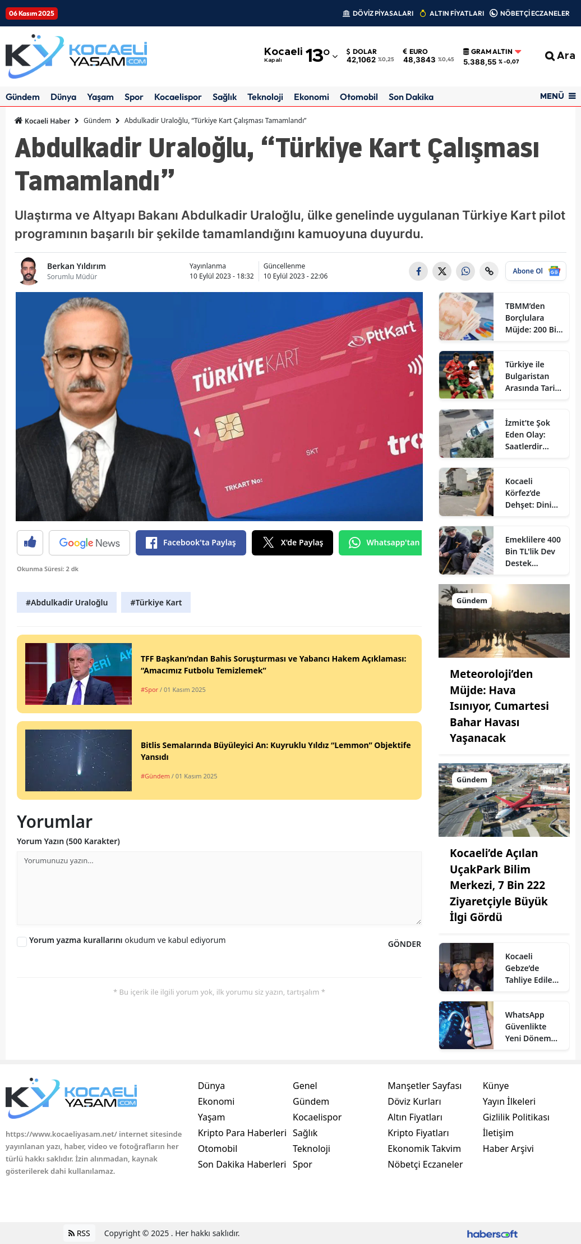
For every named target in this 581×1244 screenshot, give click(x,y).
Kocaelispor (178, 96)
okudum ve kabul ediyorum (127, 940)
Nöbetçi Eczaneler (425, 1164)
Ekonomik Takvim (424, 1148)
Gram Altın (488, 51)
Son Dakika (411, 96)
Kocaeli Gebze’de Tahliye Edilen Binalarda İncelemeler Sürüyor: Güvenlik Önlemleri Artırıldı (531, 968)
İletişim (498, 1133)
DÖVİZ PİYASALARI (383, 13)
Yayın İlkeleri (509, 1101)
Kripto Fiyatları (418, 1133)
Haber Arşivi (508, 1148)
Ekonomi (311, 96)
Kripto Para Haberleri (242, 1133)
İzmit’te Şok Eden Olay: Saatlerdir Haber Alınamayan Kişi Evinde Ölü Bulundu (533, 434)
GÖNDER (404, 943)
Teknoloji (265, 96)
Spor (134, 96)
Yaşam (100, 96)
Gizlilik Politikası (516, 1117)
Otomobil (359, 96)
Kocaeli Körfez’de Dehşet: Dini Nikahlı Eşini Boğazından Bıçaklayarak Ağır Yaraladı (529, 493)
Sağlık (225, 96)
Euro (415, 51)
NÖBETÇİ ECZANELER (535, 13)
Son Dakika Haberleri (242, 1164)
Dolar (362, 51)
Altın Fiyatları (415, 1117)
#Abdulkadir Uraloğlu (67, 602)
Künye (496, 1085)
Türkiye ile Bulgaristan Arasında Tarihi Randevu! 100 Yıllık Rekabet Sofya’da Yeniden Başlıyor (533, 376)
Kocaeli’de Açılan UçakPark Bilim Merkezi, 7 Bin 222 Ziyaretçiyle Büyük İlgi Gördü (499, 885)
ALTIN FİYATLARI (457, 13)
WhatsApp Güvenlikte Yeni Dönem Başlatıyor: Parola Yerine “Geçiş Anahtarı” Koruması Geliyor (530, 1026)
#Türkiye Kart (156, 602)
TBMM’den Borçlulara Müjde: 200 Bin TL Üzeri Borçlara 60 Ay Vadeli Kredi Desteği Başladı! (533, 317)
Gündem (23, 96)
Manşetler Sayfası (425, 1085)
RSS (79, 1233)
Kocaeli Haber (42, 121)
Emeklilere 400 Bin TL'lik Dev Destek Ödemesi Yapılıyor (533, 551)
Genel (305, 1085)
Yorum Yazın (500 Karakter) (68, 841)
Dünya (63, 96)
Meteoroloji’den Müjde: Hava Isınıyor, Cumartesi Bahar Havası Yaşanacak (499, 706)
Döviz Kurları (414, 1101)
